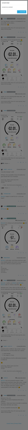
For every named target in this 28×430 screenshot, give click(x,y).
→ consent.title (21, 11)
